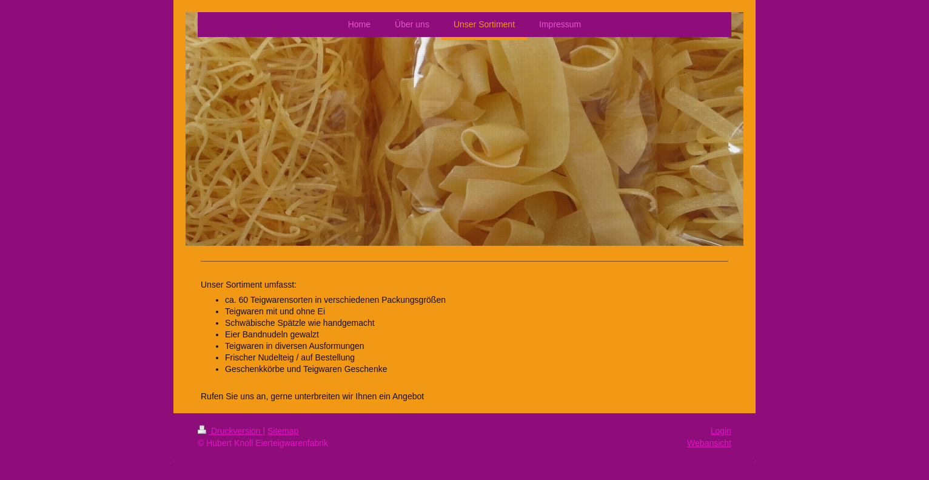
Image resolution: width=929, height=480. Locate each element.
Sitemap (282, 431)
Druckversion (230, 431)
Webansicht (709, 443)
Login (721, 431)
